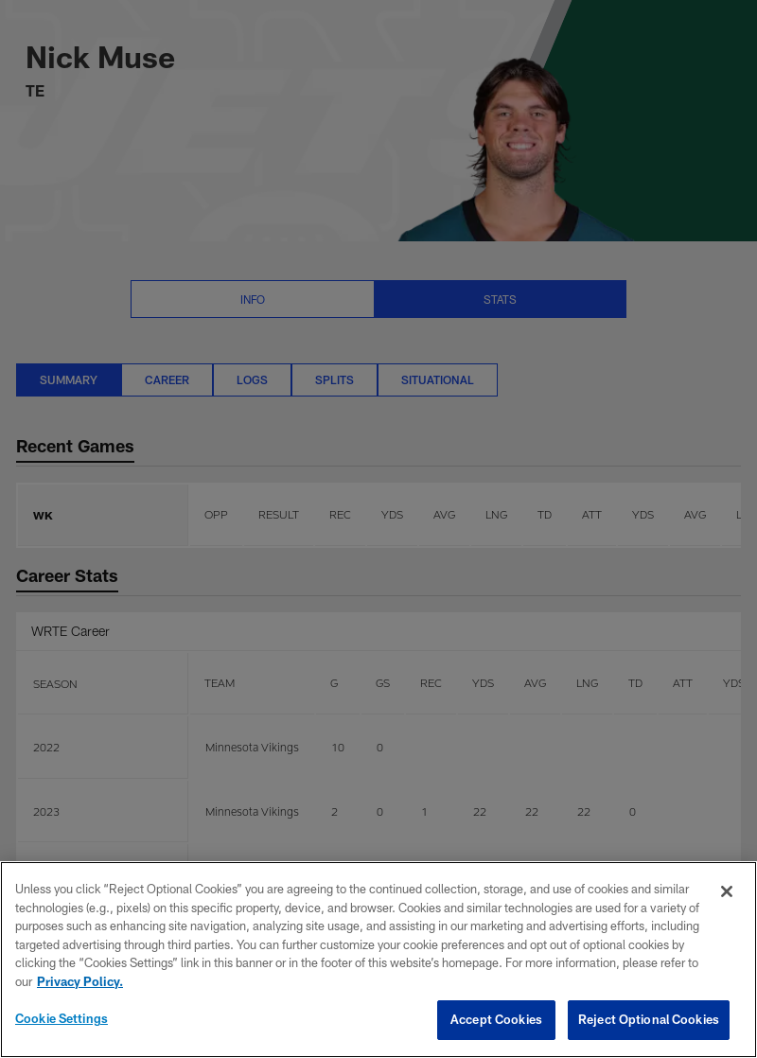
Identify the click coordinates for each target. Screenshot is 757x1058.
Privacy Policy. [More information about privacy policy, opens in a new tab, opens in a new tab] (80, 981)
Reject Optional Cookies (648, 1019)
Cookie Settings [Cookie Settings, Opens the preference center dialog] (61, 1018)
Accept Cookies (496, 1019)
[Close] (727, 891)
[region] (378, 959)
